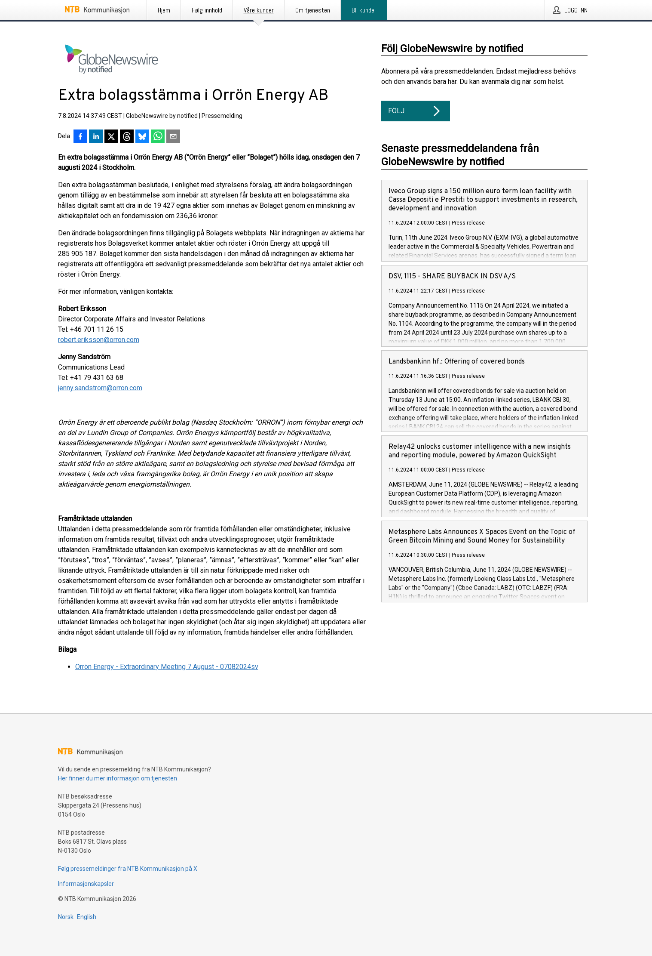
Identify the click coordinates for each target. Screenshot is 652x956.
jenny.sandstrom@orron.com (100, 388)
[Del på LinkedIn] (96, 137)
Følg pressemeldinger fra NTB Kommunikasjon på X (127, 868)
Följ (415, 111)
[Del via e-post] (173, 137)
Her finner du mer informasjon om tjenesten (117, 778)
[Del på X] (111, 137)
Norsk (65, 916)
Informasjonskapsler (86, 883)
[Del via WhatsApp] (158, 137)
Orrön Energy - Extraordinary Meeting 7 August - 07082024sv (166, 667)
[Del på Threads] (127, 137)
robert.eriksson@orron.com (98, 340)
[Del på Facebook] (80, 137)
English (86, 916)
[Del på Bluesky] (142, 137)
